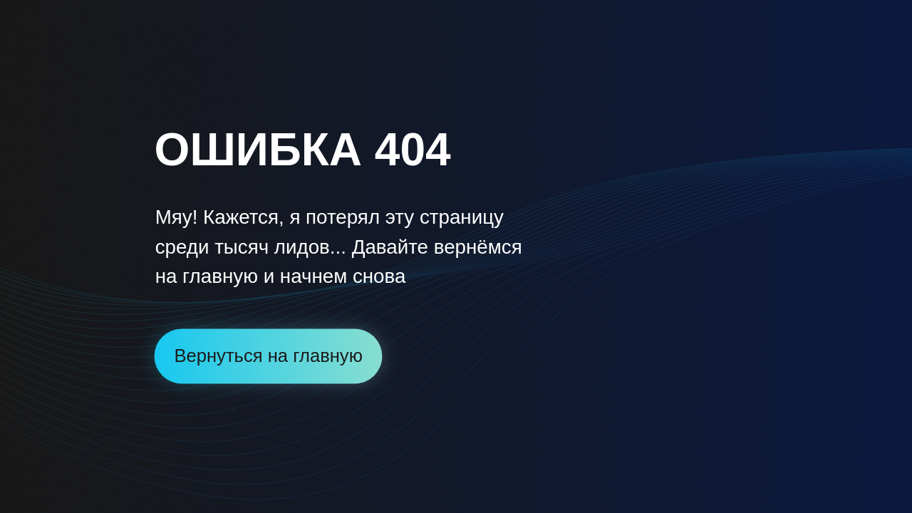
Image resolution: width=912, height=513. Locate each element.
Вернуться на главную (268, 356)
